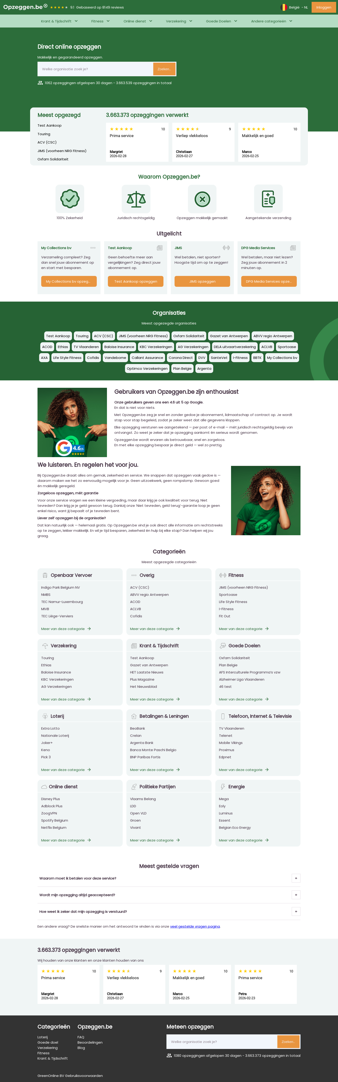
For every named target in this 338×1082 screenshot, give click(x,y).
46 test (225, 690)
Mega (224, 803)
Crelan (135, 739)
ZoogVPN (49, 817)
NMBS (45, 598)
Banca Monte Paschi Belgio (153, 754)
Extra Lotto (50, 732)
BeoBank (137, 732)
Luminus (226, 817)
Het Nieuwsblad (143, 690)
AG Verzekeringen (56, 690)
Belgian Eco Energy (235, 831)
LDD (133, 810)
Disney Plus (50, 803)
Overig (142, 579)
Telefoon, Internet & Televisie (255, 720)
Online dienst (135, 21)
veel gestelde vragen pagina (195, 926)
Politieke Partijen (152, 791)
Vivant (135, 831)
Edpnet (225, 761)
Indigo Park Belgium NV (60, 591)
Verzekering (176, 21)
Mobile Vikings (231, 746)
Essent (224, 824)
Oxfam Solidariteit (53, 159)
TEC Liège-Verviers (57, 620)
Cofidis (136, 620)
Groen (135, 824)
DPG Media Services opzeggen (271, 281)
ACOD (135, 605)
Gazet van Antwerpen (149, 669)
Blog (81, 1047)
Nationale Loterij (55, 739)
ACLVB (135, 613)
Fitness (97, 21)
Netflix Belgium (53, 831)
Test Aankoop (50, 125)
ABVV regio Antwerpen (149, 598)
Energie (232, 791)
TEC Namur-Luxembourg (62, 605)
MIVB (45, 613)
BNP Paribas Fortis (145, 761)
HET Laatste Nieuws (146, 676)
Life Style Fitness (233, 605)
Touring (44, 133)
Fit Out (224, 620)
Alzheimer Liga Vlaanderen (241, 683)
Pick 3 (46, 761)
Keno (45, 754)
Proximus (226, 754)
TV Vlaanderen (231, 732)
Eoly (222, 810)
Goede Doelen (218, 21)
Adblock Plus (52, 810)
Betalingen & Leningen (159, 720)
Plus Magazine (142, 683)
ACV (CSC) (47, 142)
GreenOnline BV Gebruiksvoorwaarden (70, 1075)
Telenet (225, 739)
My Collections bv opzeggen (70, 281)
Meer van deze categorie (66, 633)
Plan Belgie (228, 669)
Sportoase (228, 598)
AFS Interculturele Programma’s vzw (249, 676)
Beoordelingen (90, 1042)
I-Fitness (226, 613)
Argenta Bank (141, 746)
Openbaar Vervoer (66, 579)
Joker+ (47, 746)
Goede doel (48, 1042)
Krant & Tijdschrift (56, 21)
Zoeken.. (164, 69)
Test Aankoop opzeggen (135, 281)
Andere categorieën (268, 21)
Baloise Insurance (56, 676)
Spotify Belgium (54, 824)
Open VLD (138, 817)
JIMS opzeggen (202, 281)
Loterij (52, 720)
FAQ (81, 1037)
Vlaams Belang (143, 803)
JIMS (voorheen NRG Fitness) (62, 150)
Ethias (46, 669)
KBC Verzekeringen (57, 683)
